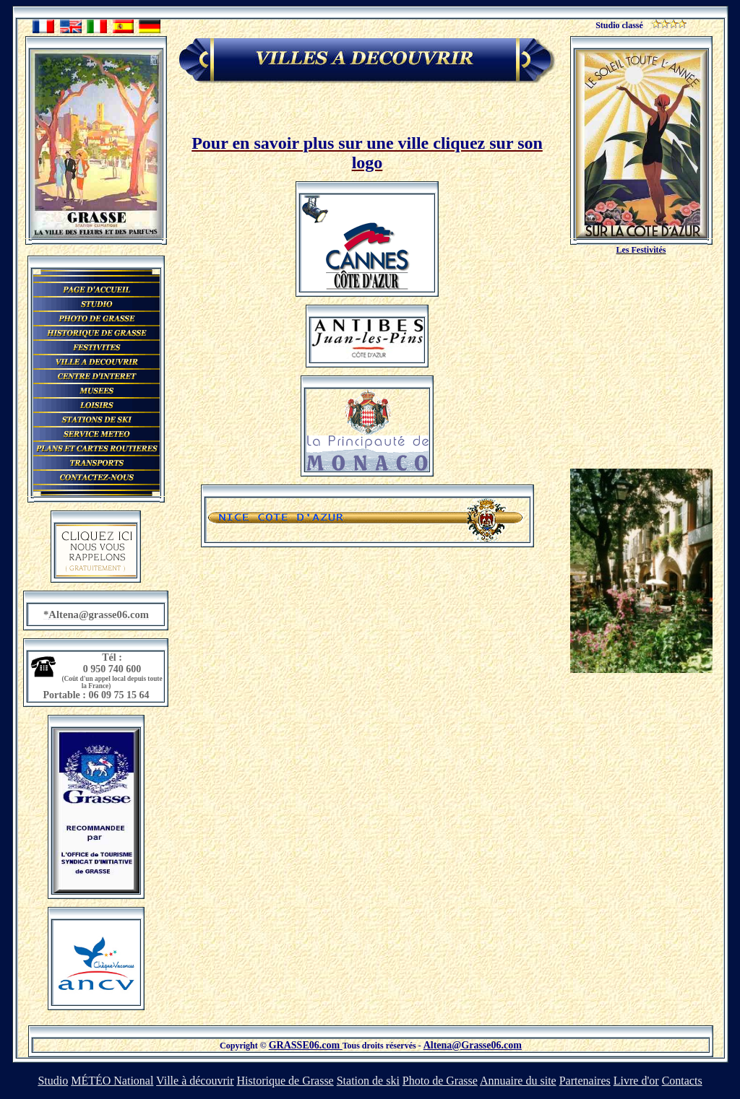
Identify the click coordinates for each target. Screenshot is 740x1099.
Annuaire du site (518, 1080)
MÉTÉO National (112, 1080)
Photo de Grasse (440, 1080)
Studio (53, 1080)
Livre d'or (636, 1080)
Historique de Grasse (285, 1080)
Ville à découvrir (194, 1080)
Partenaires (585, 1080)
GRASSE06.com (306, 1045)
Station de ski (368, 1080)
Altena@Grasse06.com (472, 1045)
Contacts (682, 1080)
